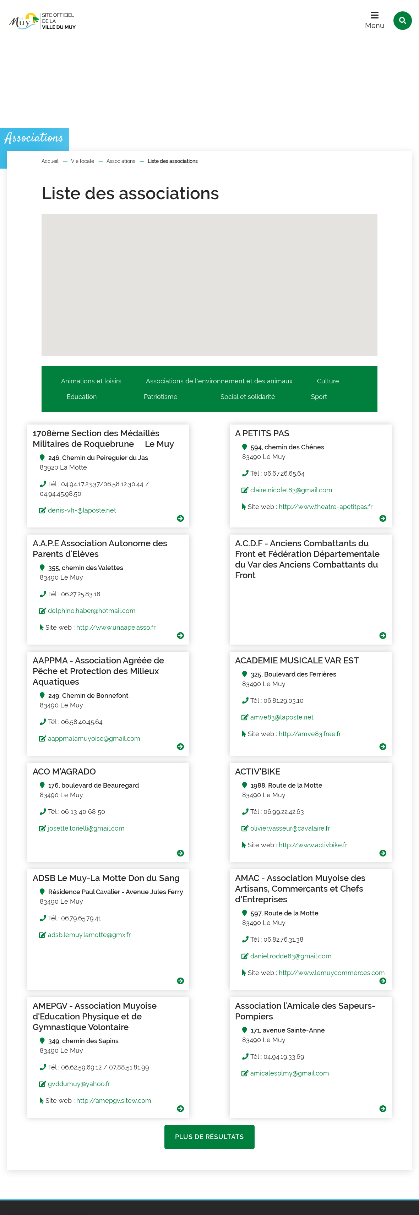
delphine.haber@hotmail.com (344, 500)
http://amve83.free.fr (360, 644)
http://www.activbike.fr (228, 755)
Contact (249, 1161)
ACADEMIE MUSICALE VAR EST (338, 565)
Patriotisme (161, 396)
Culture (328, 381)
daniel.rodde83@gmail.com (71, 870)
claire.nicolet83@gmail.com (206, 490)
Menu (374, 25)
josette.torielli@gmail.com (69, 738)
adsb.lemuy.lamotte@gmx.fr (341, 758)
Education (82, 396)
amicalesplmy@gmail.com (339, 859)
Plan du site (25, 1203)
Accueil (50, 161)
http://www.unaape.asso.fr (331, 527)
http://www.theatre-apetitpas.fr (204, 516)
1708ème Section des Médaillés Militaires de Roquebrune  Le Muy (60, 444)
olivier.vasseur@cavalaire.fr (205, 738)
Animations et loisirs (91, 381)
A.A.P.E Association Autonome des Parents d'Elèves (344, 438)
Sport (319, 396)
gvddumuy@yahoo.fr (196, 880)
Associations (121, 161)
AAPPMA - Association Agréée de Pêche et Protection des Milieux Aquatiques (194, 576)
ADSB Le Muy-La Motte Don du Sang (341, 687)
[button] (223, 254)
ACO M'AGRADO (46, 682)
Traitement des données (137, 1203)
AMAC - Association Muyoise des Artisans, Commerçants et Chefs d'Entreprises (72, 802)
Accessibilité (195, 1203)
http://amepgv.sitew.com (231, 897)
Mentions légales (72, 1203)
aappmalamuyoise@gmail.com (211, 648)
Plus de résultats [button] (209, 933)
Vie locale (82, 161)
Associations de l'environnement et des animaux (219, 381)
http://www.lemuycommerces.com (75, 896)
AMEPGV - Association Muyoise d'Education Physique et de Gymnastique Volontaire (208, 808)
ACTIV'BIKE (172, 682)
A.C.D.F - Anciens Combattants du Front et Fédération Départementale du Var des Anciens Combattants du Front (71, 581)
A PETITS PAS (177, 433)
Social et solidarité (248, 396)
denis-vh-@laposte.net (65, 521)
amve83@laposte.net (332, 627)
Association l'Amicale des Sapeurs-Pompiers (335, 797)
